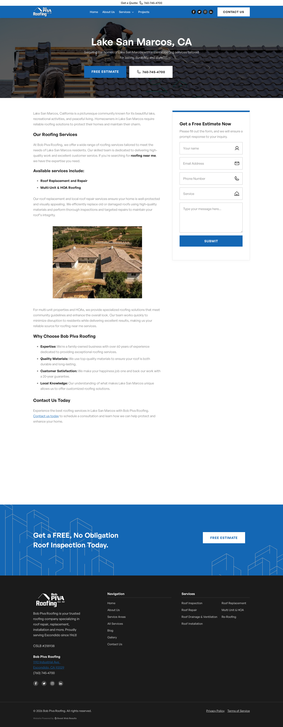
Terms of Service (238, 711)
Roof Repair (189, 610)
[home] (42, 11)
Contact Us (233, 12)
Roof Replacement (234, 603)
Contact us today (46, 416)
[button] (126, 11)
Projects (143, 11)
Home (94, 11)
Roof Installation (192, 623)
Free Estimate (105, 71)
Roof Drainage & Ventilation (199, 617)
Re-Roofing (229, 617)
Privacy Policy (215, 711)
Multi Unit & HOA (233, 610)
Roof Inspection (192, 603)
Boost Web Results (67, 718)
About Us (108, 11)
